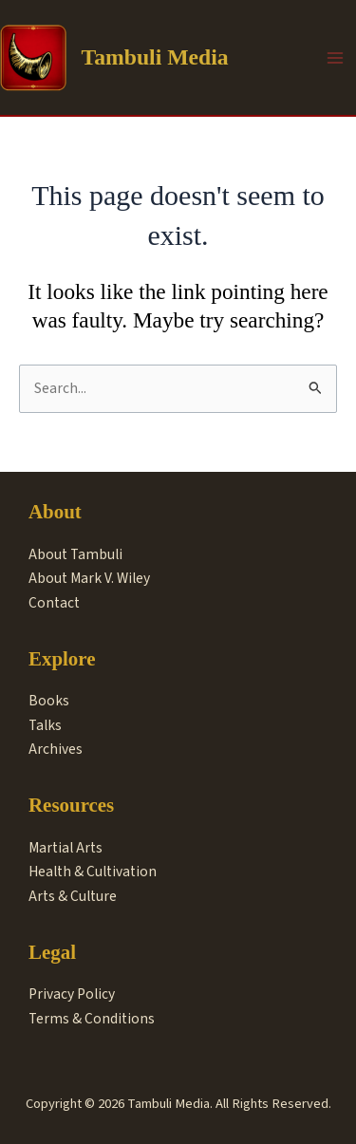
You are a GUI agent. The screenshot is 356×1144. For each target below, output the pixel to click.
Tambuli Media (155, 57)
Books (48, 700)
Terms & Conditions (91, 1018)
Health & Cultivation (92, 871)
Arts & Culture (72, 896)
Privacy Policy (71, 994)
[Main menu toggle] (335, 57)
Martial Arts (65, 847)
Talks (45, 725)
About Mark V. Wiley (89, 578)
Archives (55, 749)
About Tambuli (75, 554)
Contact (54, 602)
